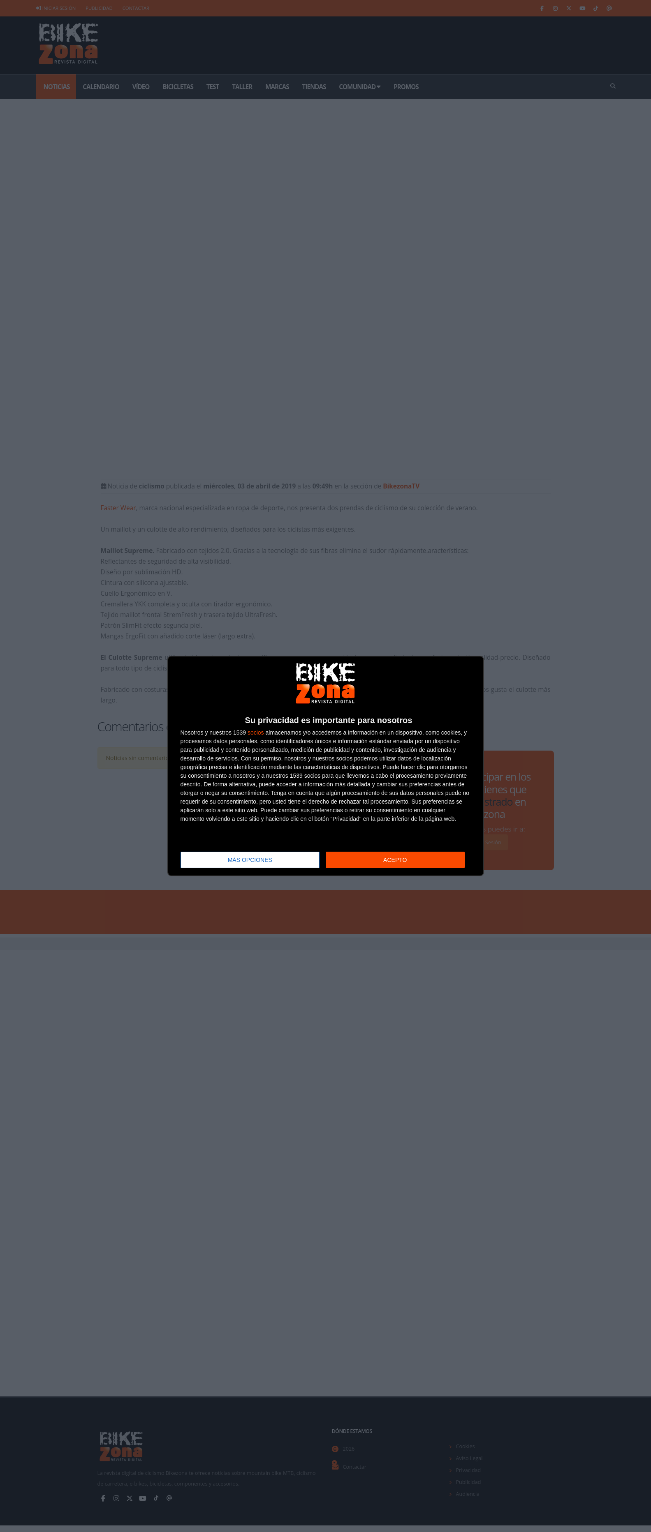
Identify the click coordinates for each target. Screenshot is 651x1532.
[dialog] (325, 766)
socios (256, 732)
